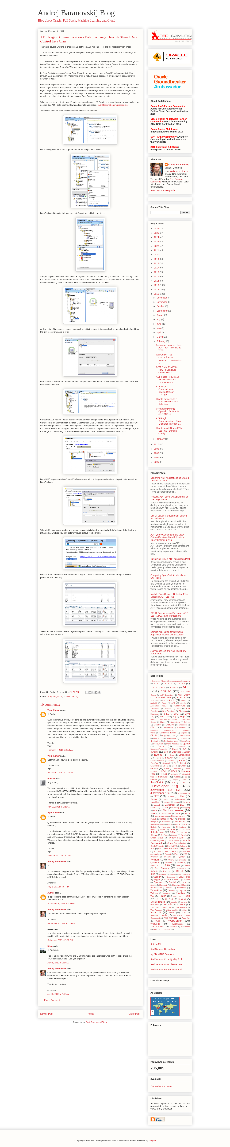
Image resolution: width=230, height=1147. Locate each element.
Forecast (171, 761)
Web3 (158, 921)
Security (157, 876)
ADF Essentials (167, 695)
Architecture (179, 706)
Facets (158, 758)
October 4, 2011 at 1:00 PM (60, 940)
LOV (155, 810)
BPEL (166, 714)
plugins (186, 849)
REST (179, 871)
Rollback (162, 874)
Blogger (152, 1140)
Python (154, 859)
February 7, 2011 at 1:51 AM (60, 750)
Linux (176, 802)
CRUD (153, 735)
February (161, 341)
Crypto (165, 735)
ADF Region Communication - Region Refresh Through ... (165, 390)
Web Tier (186, 918)
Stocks (153, 885)
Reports (166, 871)
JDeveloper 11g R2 (165, 789)
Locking (175, 808)
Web (164, 915)
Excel (172, 755)
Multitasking (167, 822)
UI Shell (169, 899)
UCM (187, 896)
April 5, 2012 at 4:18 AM (58, 994)
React (187, 865)
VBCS (182, 904)
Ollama (153, 835)
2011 (157, 294)
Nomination (166, 827)
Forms (182, 760)
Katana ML (155, 944)
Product (168, 854)
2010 (157, 444)
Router (172, 874)
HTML (164, 771)
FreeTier (154, 763)
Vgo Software (181, 907)
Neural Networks (157, 824)
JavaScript (156, 782)
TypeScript (177, 896)
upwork (184, 902)
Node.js (153, 827)
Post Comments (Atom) (96, 1022)
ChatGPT (170, 725)
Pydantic (167, 857)
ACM (163, 687)
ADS (152, 700)
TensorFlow (156, 890)
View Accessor (156, 910)
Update (174, 902)
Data (173, 735)
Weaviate (154, 915)
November (162, 302)
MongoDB (154, 822)
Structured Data (179, 885)
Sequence (171, 877)
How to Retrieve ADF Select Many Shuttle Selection (167, 402)
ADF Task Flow (163, 697)
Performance (171, 848)
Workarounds (157, 926)
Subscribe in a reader (161, 1086)
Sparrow (158, 882)
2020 (157, 254)
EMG (166, 752)
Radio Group (155, 865)
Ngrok (177, 824)
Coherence (168, 727)
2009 (157, 449)
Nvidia (152, 830)
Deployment (158, 744)
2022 (157, 246)
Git (175, 763)
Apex (164, 703)
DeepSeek (185, 741)
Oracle (184, 835)
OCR (172, 829)
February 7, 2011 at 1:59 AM (60, 772)
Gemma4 (166, 763)
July (159, 319)
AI (158, 700)
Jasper (175, 780)
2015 (157, 276)
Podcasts (157, 851)
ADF (49, 696)
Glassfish (154, 766)
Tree (152, 896)
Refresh (153, 871)
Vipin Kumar (53, 710)
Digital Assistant (172, 744)
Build (152, 719)
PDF (160, 849)
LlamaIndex (170, 805)
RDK (178, 865)
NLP (185, 824)
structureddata (156, 888)
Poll (166, 851)
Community (182, 727)
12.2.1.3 (153, 687)
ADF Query (184, 695)
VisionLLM (155, 912)
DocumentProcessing (158, 749)
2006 (157, 462)
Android (153, 703)
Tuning (162, 896)
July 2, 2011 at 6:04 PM (58, 887)
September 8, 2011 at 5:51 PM (61, 903)
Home (91, 1013)
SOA (166, 879)
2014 (157, 280)
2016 (157, 272)
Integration (57, 696)
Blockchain (154, 714)
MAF (152, 813)
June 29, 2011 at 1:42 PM (59, 855)
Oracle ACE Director (178, 171)
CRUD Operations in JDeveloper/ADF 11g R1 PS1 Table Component (169, 614)
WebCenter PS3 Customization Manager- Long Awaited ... (169, 358)
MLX (172, 819)
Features (183, 758)
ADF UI (181, 697)
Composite (154, 730)
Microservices (178, 816)
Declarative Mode (171, 741)
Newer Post (46, 1013)
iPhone (153, 779)
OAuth (162, 830)
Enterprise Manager (181, 752)
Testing (171, 890)
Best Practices (168, 711)
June (159, 324)
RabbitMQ (181, 863)
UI (157, 899)
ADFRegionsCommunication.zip (113, 105)
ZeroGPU (167, 929)
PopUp (175, 851)
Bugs (182, 716)
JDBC (183, 783)
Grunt (166, 769)
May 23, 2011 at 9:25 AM (58, 807)
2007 (157, 457)
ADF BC (166, 691)
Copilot (184, 733)
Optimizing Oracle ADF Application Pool (170, 559)
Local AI (153, 808)
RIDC (152, 874)
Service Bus (184, 877)
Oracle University (157, 846)
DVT (184, 749)
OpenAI (174, 835)
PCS (152, 849)
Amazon (183, 700)
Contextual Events (168, 733)
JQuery (171, 796)
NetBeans (180, 821)
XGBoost (156, 929)
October (161, 306)
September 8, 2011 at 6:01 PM (61, 923)
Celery (187, 722)
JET (156, 796)
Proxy (177, 854)
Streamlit (163, 885)
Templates (181, 888)
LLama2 (157, 805)
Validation (168, 904)
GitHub (183, 763)
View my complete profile (162, 190)
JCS (173, 783)
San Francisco (184, 874)
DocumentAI (180, 746)
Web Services (170, 918)
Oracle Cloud (156, 838)
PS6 (185, 854)
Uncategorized (157, 902)
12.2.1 (157, 684)
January (161, 439)
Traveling (180, 893)
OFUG (184, 832)
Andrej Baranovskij (56, 861)
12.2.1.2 (181, 684)
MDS (187, 813)
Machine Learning (173, 810)
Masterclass (166, 814)
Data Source (158, 738)
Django (186, 743)
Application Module (158, 706)
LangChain (155, 802)
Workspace (185, 927)
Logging (186, 808)
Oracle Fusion (176, 837)
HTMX (174, 771)
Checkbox (183, 725)
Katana (153, 799)
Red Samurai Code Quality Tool (166, 959)
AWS (179, 708)
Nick (49, 946)
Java (184, 780)
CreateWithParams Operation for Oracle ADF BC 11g (167, 411)
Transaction (166, 893)
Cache (163, 722)
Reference (181, 868)
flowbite (161, 761)
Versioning (167, 907)
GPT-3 (165, 766)
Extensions (184, 755)
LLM (182, 805)
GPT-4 (174, 766)
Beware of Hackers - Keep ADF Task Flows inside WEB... (169, 348)
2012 (157, 289)
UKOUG (182, 899)
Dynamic (154, 752)
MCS (178, 813)
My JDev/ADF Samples (162, 954)
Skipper (156, 880)
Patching (183, 846)
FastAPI (169, 757)
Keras (166, 799)
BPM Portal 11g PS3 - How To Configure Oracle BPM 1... (167, 370)
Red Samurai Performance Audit (166, 969)
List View (186, 802)
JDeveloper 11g (70, 696)
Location (164, 808)
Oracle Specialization (177, 843)
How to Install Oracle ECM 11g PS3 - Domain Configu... (169, 431)
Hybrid (164, 774)
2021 (157, 250)
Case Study (175, 722)
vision (184, 910)
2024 (157, 237)
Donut (175, 749)
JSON (181, 796)
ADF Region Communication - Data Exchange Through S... (168, 421)
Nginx (169, 824)
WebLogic (155, 924)
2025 (157, 233)
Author (50, 893)
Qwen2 (171, 860)
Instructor (174, 774)
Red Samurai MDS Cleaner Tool (166, 964)
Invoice (176, 777)
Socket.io (186, 880)
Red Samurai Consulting (162, 949)
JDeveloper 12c (159, 793)
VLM (184, 912)
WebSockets (177, 924)
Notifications (181, 827)
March (160, 337)
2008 (157, 453)
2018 (157, 263)
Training (154, 893)
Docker (161, 746)
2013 (157, 285)
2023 (157, 241)
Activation (174, 687)
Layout (167, 802)
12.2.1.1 (168, 684)
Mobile (181, 819)
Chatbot (157, 725)
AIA (163, 700)
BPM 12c (164, 717)
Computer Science (170, 730)
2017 (157, 267)
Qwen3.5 (168, 863)
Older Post (134, 1013)
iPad (185, 777)
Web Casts (177, 915)
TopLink (182, 890)
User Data (154, 905)
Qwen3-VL (155, 863)
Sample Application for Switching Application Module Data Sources (167, 633)
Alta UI (172, 700)
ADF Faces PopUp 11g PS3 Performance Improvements (167, 380)
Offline (173, 832)
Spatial (172, 882)
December (162, 297)
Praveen (51, 778)
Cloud (153, 727)
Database (171, 738)
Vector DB (154, 907)
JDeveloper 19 (184, 793)
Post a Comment (52, 1000)
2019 (157, 259)
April (159, 332)
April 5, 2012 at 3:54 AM (58, 963)
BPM (176, 714)
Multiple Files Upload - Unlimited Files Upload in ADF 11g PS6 (169, 595)
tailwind (169, 888)
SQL (184, 882)
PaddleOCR (172, 846)
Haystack (177, 769)
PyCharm (154, 857)
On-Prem (164, 835)
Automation (155, 708)
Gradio (183, 766)
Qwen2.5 (182, 860)
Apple (183, 703)
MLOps (162, 819)
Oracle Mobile (173, 840)
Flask (152, 761)
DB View (183, 738)
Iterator (165, 780)
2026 (157, 228)
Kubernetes (180, 799)
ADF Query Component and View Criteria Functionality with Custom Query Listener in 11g (167, 537)
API (173, 703)
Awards (168, 708)
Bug (174, 717)
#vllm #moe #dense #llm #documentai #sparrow (170, 681)
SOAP (176, 880)
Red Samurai (162, 868)
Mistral (153, 819)
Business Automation (168, 719)
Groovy (154, 768)
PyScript (181, 857)
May (159, 328)
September (162, 310)
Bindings (183, 711)
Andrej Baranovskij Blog (76, 12)
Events (158, 754)
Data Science (184, 735)
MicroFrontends (161, 816)
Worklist (173, 927)
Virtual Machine (172, 910)
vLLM (171, 912)
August (160, 315)
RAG (167, 865)
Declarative (155, 741)
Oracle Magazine (157, 840)
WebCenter (175, 920)
